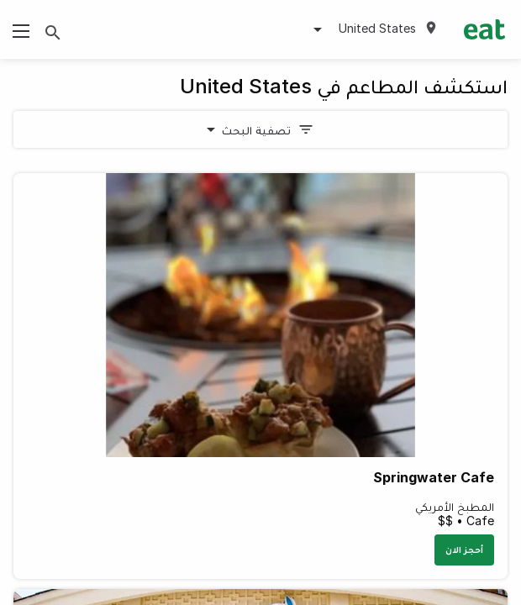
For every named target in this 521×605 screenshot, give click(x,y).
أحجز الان (464, 549)
